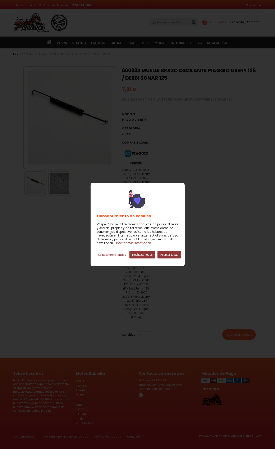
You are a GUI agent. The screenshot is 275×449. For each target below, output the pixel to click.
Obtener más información (132, 243)
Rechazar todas (142, 254)
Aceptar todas (169, 254)
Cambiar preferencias (112, 255)
